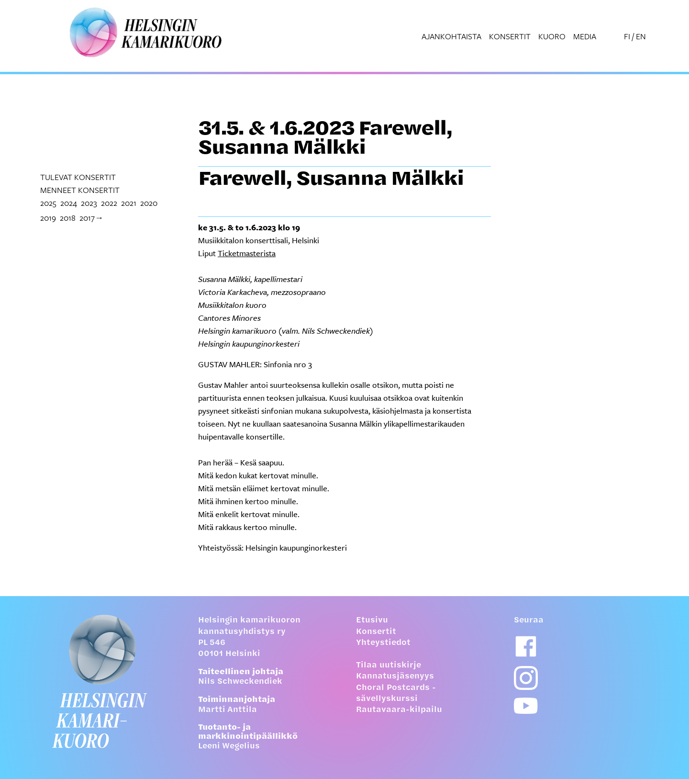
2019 (48, 218)
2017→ (91, 218)
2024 (68, 203)
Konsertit (510, 36)
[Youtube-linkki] (526, 706)
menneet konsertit (80, 190)
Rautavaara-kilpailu (399, 710)
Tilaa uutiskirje (388, 665)
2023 (89, 203)
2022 (109, 203)
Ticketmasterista (247, 253)
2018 (68, 218)
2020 (148, 203)
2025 (48, 203)
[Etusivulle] (107, 681)
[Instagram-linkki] (526, 678)
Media (584, 36)
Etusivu (372, 620)
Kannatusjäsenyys (395, 676)
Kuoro (552, 36)
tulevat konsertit (78, 177)
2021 (128, 203)
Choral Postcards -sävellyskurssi (396, 693)
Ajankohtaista (451, 36)
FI (627, 36)
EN (641, 36)
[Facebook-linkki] (526, 646)
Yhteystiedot (383, 643)
